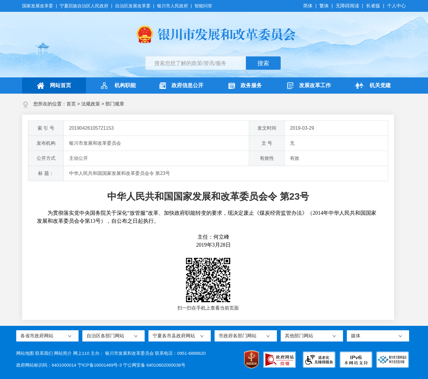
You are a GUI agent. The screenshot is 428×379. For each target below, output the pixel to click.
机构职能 (117, 85)
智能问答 (203, 5)
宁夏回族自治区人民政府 (84, 5)
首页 (71, 103)
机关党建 (373, 85)
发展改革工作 (309, 85)
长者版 (373, 5)
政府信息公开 (181, 85)
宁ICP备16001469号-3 (100, 364)
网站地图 (25, 353)
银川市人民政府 (172, 5)
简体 (308, 5)
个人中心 (396, 5)
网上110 (81, 353)
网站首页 (54, 85)
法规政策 (90, 103)
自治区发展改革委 (133, 5)
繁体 (324, 5)
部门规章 (114, 103)
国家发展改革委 (38, 5)
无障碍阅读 (347, 5)
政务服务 (245, 85)
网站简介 (63, 353)
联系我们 (44, 353)
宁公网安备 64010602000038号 (154, 364)
